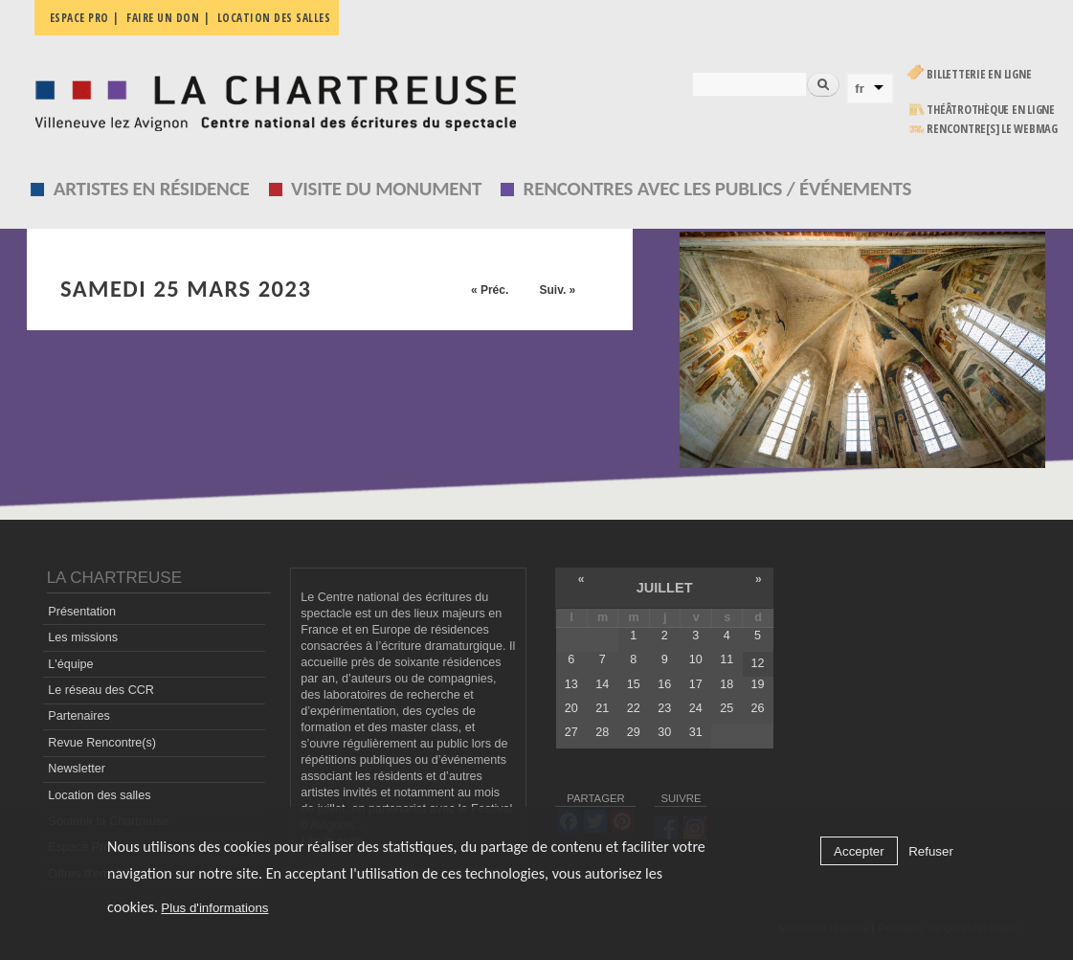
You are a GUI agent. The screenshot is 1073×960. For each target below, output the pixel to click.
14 (602, 684)
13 (571, 684)
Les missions (83, 637)
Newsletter (76, 768)
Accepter (859, 851)
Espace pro (79, 18)
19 (758, 684)
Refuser (930, 851)
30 (664, 732)
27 (571, 732)
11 (726, 659)
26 (758, 708)
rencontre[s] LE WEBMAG (992, 129)
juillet (665, 587)
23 (664, 708)
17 (696, 684)
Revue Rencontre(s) (102, 742)
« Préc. (489, 290)
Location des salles (274, 18)
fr (859, 88)
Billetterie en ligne (979, 74)
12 (758, 663)
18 (726, 684)
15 (633, 684)
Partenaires (78, 716)
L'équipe (70, 664)
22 (633, 708)
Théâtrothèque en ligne (991, 109)
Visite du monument (386, 188)
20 (571, 708)
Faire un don (162, 18)
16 (664, 684)
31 (696, 732)
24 (696, 708)
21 (602, 708)
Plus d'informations (214, 908)
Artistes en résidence (152, 188)
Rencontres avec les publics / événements (718, 188)
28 (602, 732)
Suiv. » (557, 290)
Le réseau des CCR (101, 690)
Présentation (82, 611)
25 (726, 708)
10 (696, 659)
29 (633, 732)
